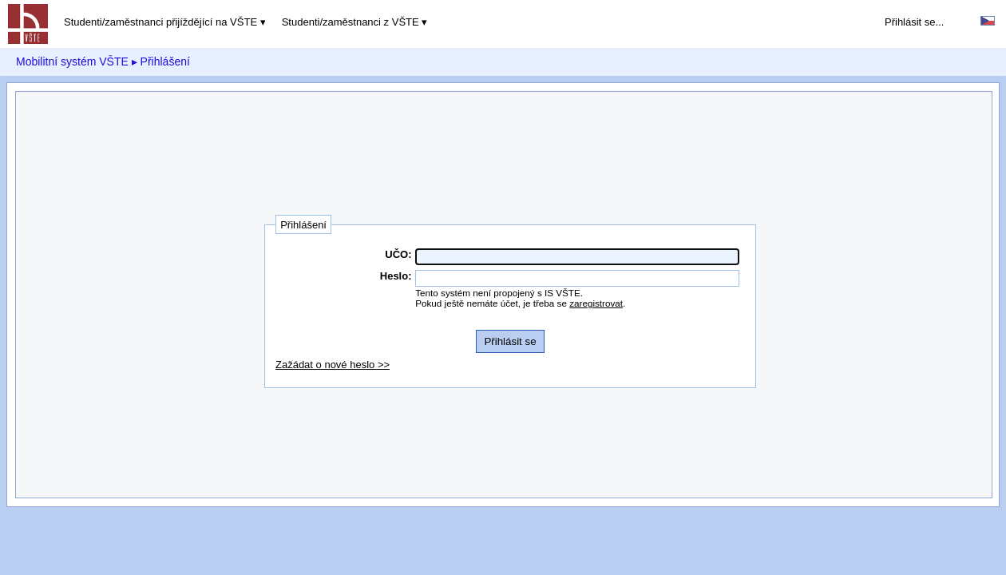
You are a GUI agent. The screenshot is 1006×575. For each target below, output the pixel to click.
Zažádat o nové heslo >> (332, 365)
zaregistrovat (596, 303)
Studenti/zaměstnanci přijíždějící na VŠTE (160, 22)
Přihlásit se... (914, 22)
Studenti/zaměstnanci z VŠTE (350, 22)
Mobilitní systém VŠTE (72, 61)
